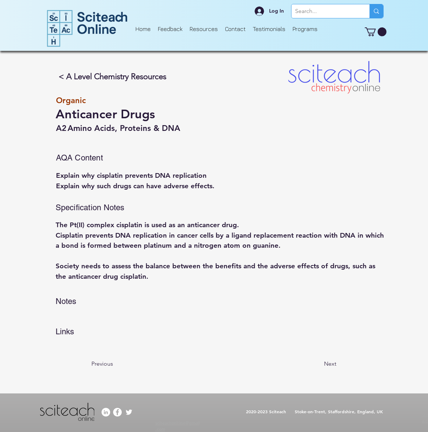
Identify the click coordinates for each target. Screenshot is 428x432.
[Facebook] (117, 412)
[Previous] (115, 364)
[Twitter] (129, 412)
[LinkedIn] (105, 412)
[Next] (318, 364)
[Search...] (325, 11)
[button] (375, 31)
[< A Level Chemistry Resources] (113, 77)
